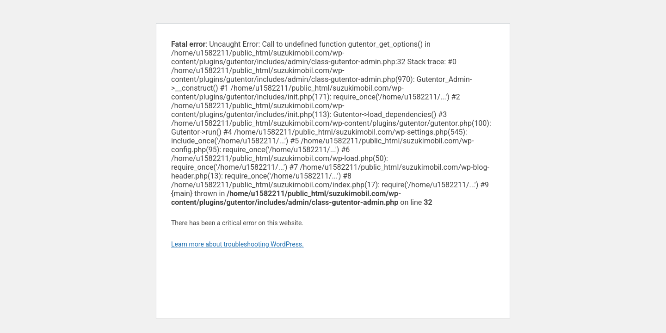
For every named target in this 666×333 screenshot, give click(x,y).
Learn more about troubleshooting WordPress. (237, 244)
